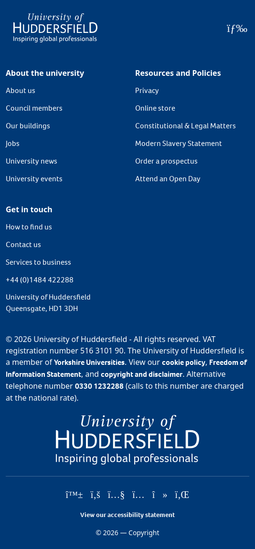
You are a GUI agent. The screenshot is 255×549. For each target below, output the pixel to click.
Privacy (147, 90)
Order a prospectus (166, 161)
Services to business (38, 262)
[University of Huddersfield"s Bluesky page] (74, 495)
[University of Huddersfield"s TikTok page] (160, 495)
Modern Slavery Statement (178, 143)
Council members (34, 108)
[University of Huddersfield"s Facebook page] (95, 495)
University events (34, 179)
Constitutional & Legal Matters (185, 126)
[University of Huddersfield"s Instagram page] (138, 495)
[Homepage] (55, 28)
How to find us (29, 227)
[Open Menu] (237, 28)
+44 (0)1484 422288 (40, 280)
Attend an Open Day (168, 179)
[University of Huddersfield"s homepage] (127, 439)
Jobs (13, 143)
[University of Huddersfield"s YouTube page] (116, 495)
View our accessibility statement (127, 514)
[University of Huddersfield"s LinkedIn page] (182, 495)
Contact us (23, 244)
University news (31, 161)
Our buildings (28, 126)
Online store (155, 108)
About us (20, 90)
